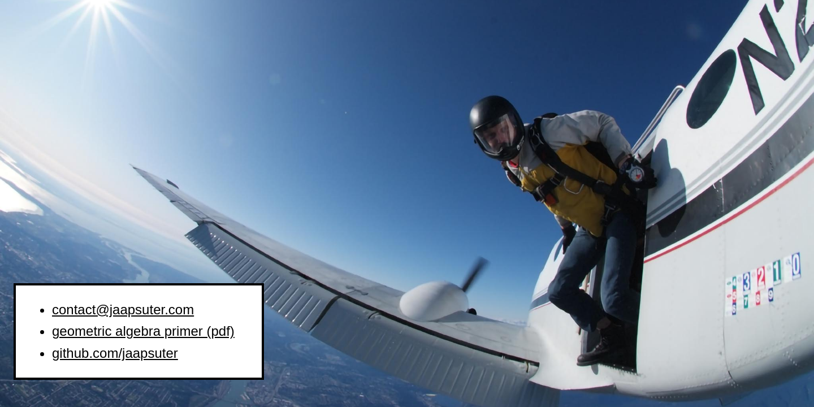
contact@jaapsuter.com (123, 309)
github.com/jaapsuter (115, 353)
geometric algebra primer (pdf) (143, 331)
